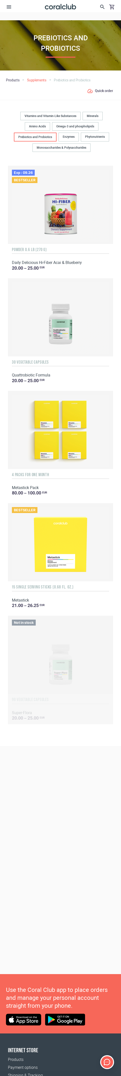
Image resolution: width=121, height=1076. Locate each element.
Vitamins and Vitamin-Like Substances (50, 116)
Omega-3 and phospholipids (75, 126)
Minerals (92, 116)
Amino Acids (37, 126)
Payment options (23, 1067)
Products (16, 1059)
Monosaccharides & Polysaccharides (61, 147)
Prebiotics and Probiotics (35, 137)
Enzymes (69, 137)
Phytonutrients (95, 137)
